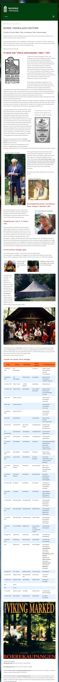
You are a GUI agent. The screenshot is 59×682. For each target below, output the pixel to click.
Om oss (8, 23)
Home (4, 23)
